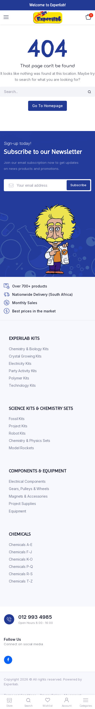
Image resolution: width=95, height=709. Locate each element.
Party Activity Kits (23, 371)
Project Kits (18, 426)
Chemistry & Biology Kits (29, 349)
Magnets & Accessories (28, 496)
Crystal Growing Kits (25, 356)
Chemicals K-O (21, 559)
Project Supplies (22, 503)
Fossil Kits (17, 418)
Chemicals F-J (20, 552)
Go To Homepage (47, 106)
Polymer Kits (19, 378)
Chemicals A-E (20, 544)
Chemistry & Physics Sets (29, 440)
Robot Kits (17, 433)
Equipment (17, 511)
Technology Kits (22, 385)
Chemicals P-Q (21, 566)
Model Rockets (21, 448)
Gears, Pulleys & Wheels (29, 489)
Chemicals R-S (21, 574)
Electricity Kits (20, 363)
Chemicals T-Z (21, 581)
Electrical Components (27, 481)
